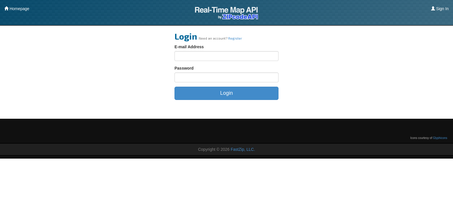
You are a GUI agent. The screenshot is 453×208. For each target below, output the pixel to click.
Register (235, 38)
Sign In (440, 8)
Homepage (16, 8)
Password (184, 68)
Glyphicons (440, 138)
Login (226, 93)
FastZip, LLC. (243, 149)
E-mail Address (189, 46)
